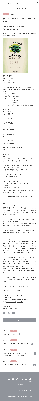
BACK (19, 320)
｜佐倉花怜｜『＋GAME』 (10, 334)
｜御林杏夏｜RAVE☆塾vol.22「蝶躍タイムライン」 (17, 365)
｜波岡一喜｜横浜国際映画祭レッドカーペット (16, 343)
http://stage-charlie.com (14, 295)
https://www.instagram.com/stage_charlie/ (15, 299)
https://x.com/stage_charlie (14, 302)
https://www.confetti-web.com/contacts (14, 199)
